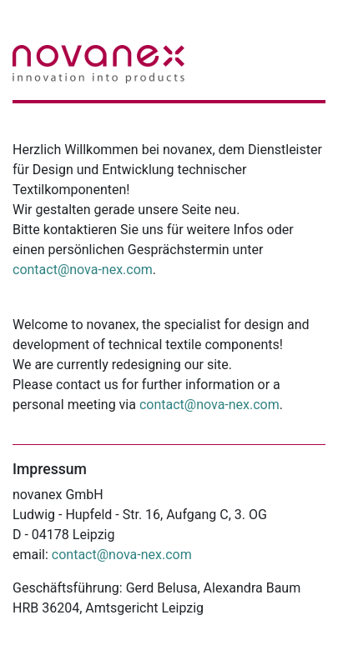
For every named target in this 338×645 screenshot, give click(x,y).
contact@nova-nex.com (83, 270)
